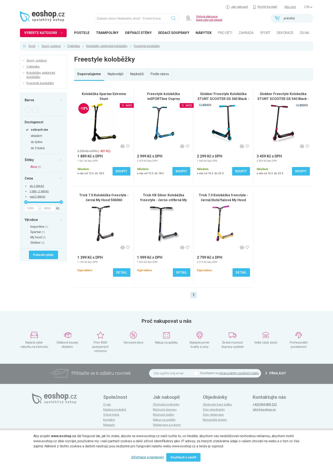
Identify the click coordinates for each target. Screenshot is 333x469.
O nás (107, 404)
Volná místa (111, 414)
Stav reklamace (213, 414)
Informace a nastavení (147, 457)
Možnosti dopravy (165, 409)
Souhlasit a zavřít (183, 457)
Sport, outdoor (51, 46)
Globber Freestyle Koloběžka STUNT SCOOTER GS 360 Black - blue (223, 99)
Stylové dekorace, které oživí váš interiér (209, 18)
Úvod (31, 46)
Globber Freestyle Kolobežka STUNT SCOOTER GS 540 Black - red (283, 99)
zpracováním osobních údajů (239, 373)
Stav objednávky (214, 409)
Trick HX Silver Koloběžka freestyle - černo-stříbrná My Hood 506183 (163, 200)
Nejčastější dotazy (215, 419)
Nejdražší (137, 74)
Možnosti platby (163, 414)
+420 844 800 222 (265, 404)
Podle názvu (159, 74)
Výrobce (31, 220)
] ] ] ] (308, 7)
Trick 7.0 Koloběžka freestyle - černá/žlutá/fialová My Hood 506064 (223, 200)
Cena (29, 178)
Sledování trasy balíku (217, 404)
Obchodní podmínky (166, 404)
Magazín (109, 425)
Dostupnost (34, 122)
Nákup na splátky (164, 419)
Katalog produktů (114, 409)
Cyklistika (73, 46)
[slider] (26, 202)
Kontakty (109, 419)
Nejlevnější (115, 74)
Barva (29, 100)
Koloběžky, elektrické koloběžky (106, 46)
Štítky (29, 160)
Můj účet (290, 7)
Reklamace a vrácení (167, 425)
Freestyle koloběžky (147, 46)
